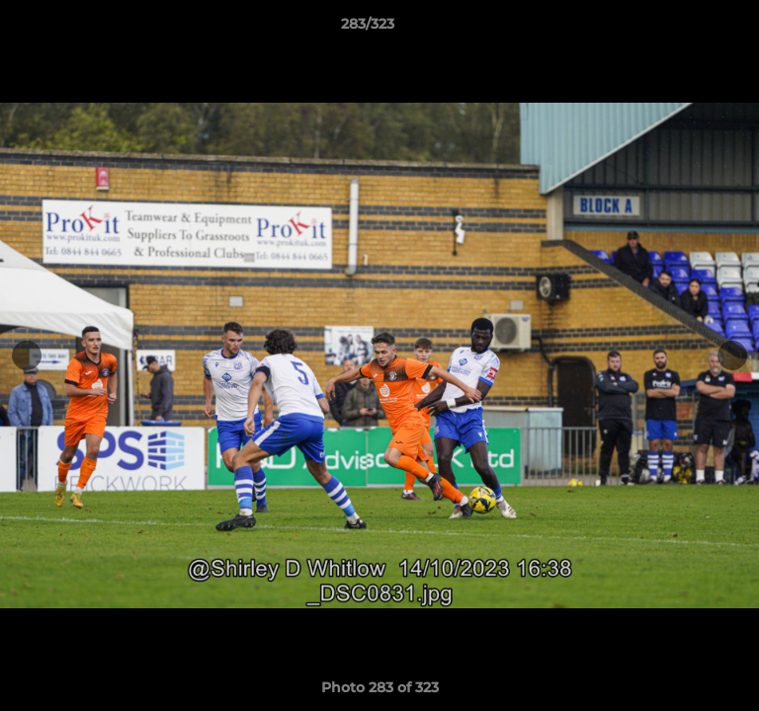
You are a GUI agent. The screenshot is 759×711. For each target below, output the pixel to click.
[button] (688, 29)
